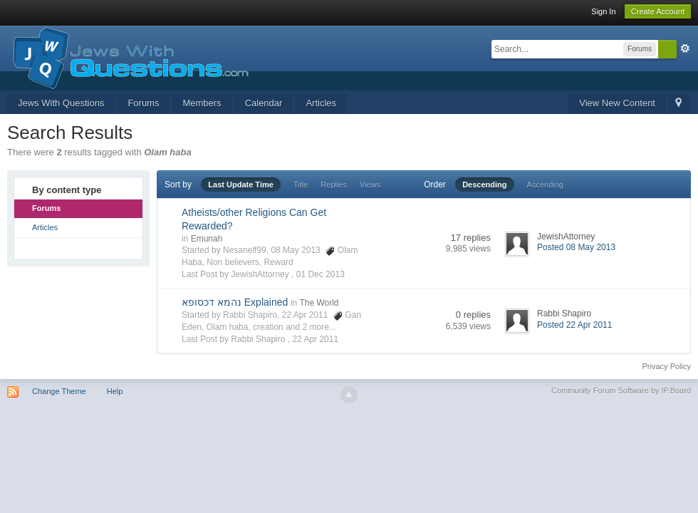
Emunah (207, 239)
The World (318, 303)
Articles (321, 103)
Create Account (657, 11)
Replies (334, 184)
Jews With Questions (61, 103)
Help (115, 391)
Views (370, 184)
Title (300, 184)
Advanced (685, 48)
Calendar (264, 103)
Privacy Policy (666, 366)
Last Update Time (241, 184)
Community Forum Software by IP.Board (621, 390)
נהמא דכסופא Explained (235, 302)
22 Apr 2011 (315, 339)
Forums (143, 103)
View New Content (617, 103)
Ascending (545, 184)
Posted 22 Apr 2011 (574, 325)
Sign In (603, 11)
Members (201, 103)
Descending (484, 184)
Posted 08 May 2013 (576, 247)
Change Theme (59, 391)
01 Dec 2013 (320, 274)
